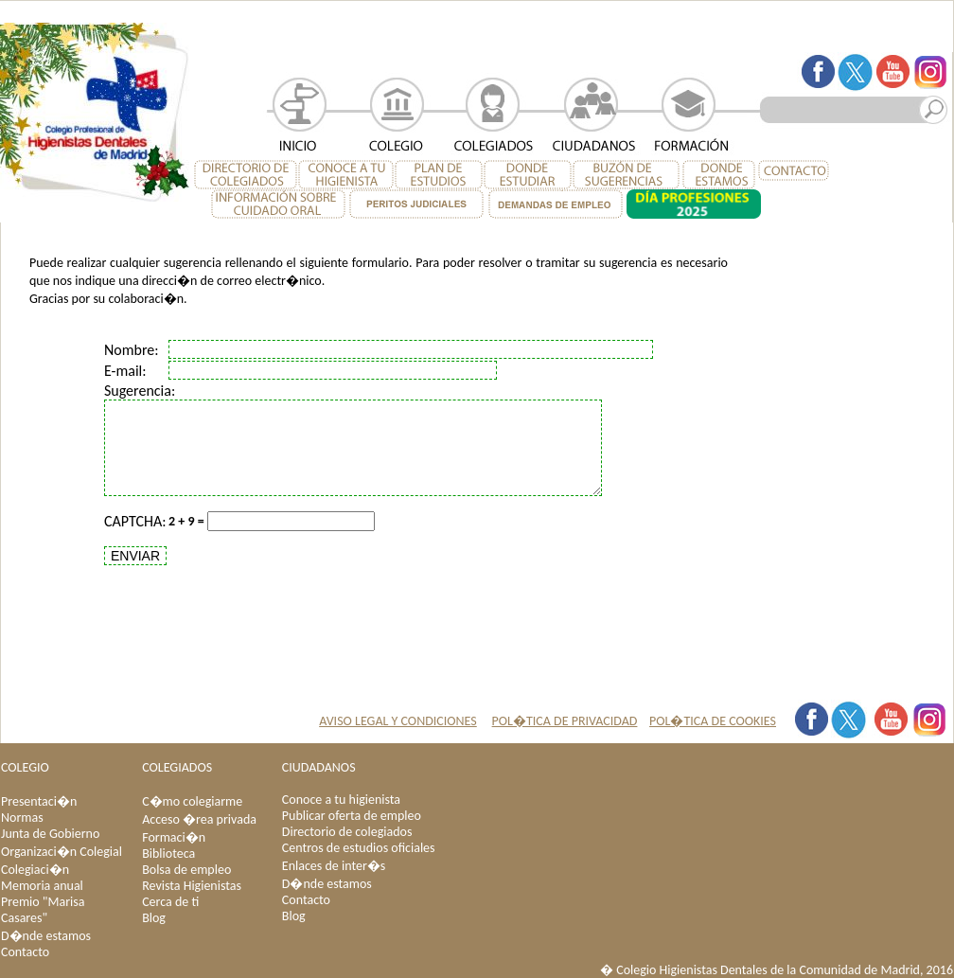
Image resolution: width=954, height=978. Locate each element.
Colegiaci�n (35, 870)
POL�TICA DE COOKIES (712, 721)
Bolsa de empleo (186, 870)
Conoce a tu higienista (341, 799)
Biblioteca (168, 853)
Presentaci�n (39, 801)
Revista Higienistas (191, 886)
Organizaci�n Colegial (61, 852)
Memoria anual (42, 886)
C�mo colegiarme (192, 801)
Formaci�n (173, 837)
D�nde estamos (46, 936)
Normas (22, 817)
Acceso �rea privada (199, 819)
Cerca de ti (170, 902)
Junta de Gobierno (50, 834)
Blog (154, 918)
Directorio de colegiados (347, 832)
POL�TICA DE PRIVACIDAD (565, 721)
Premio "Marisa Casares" (42, 910)
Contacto (25, 952)
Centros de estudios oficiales (358, 848)
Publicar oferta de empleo (351, 816)
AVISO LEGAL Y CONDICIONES (398, 721)
